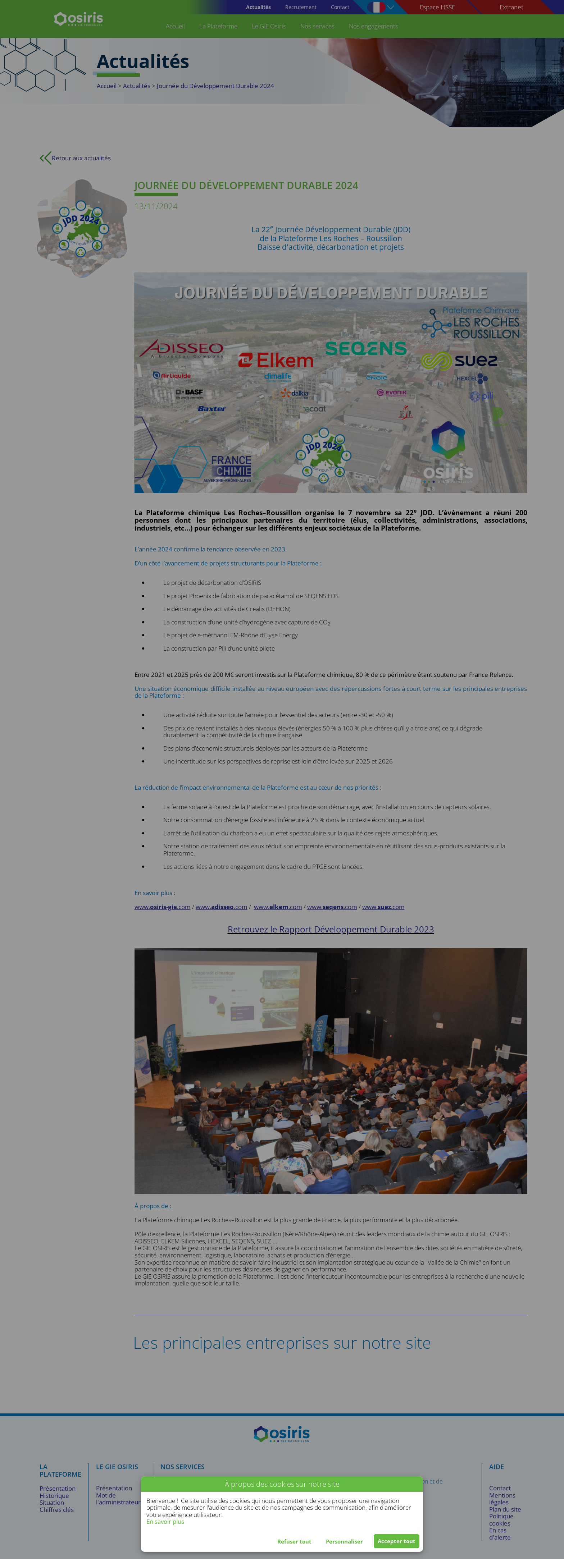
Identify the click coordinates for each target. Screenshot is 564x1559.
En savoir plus (165, 1521)
